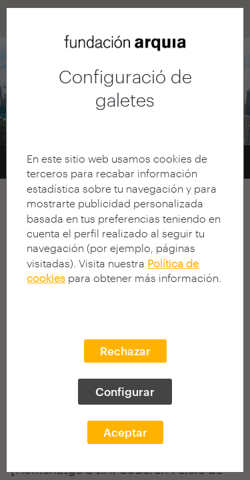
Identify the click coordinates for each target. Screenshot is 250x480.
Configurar (125, 391)
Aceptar (125, 432)
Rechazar (125, 350)
